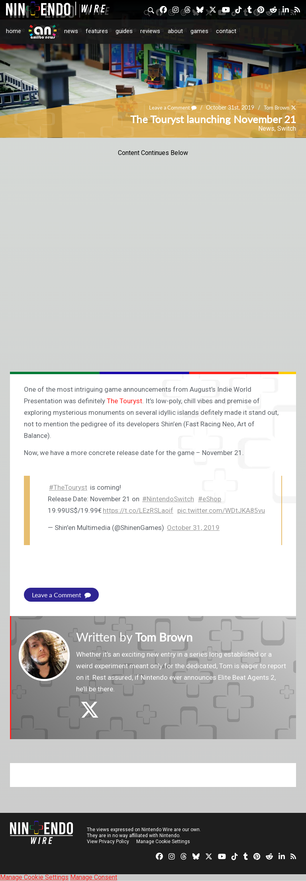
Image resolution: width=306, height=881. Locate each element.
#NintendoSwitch (168, 499)
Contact (226, 31)
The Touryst (124, 401)
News (71, 31)
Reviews (150, 31)
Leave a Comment (167, 107)
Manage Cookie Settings (163, 841)
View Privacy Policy (108, 841)
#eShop (209, 499)
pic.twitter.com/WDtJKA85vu (221, 510)
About (175, 31)
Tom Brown (275, 107)
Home (13, 31)
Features (97, 31)
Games (199, 31)
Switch (286, 128)
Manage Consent (93, 877)
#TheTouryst (68, 487)
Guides (124, 31)
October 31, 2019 (193, 528)
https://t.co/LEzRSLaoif (138, 510)
